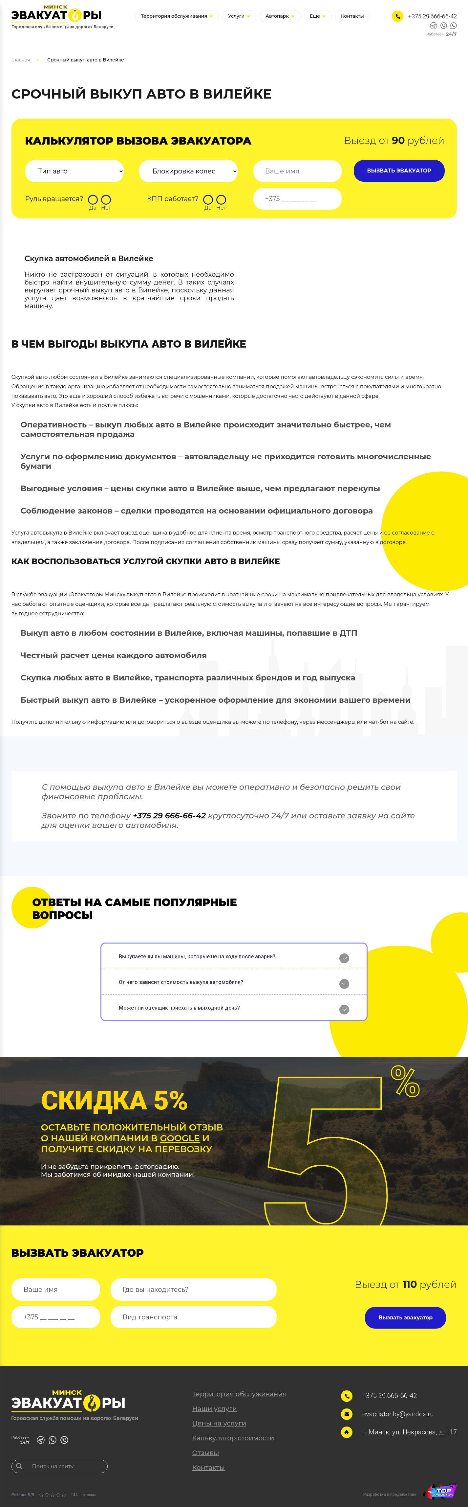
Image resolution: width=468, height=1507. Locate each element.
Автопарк (280, 16)
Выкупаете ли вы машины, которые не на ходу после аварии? (197, 956)
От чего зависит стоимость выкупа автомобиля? (181, 982)
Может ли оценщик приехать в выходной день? (179, 1008)
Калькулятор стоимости (233, 1438)
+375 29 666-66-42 (432, 16)
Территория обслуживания (177, 16)
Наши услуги (214, 1409)
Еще (318, 16)
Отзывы (205, 1453)
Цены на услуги (219, 1423)
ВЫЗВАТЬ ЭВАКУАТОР (399, 171)
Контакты (352, 16)
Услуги (239, 16)
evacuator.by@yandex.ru (398, 1414)
